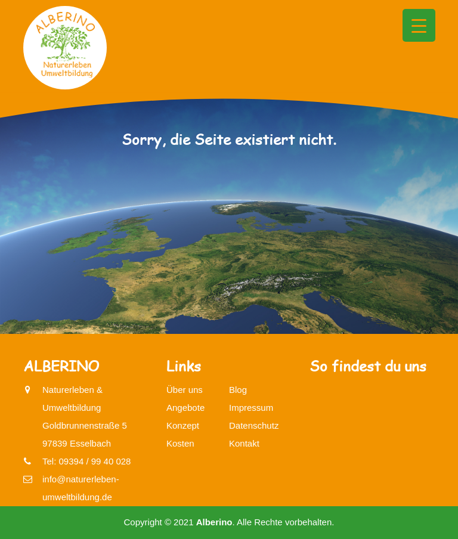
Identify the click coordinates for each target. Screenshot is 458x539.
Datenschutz (253, 425)
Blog (238, 390)
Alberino (214, 522)
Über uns (184, 390)
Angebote (185, 407)
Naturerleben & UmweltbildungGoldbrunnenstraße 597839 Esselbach (84, 414)
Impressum (251, 407)
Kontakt (244, 443)
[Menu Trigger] (419, 25)
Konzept (182, 425)
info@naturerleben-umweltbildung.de (80, 486)
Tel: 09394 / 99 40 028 (86, 461)
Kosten (180, 443)
